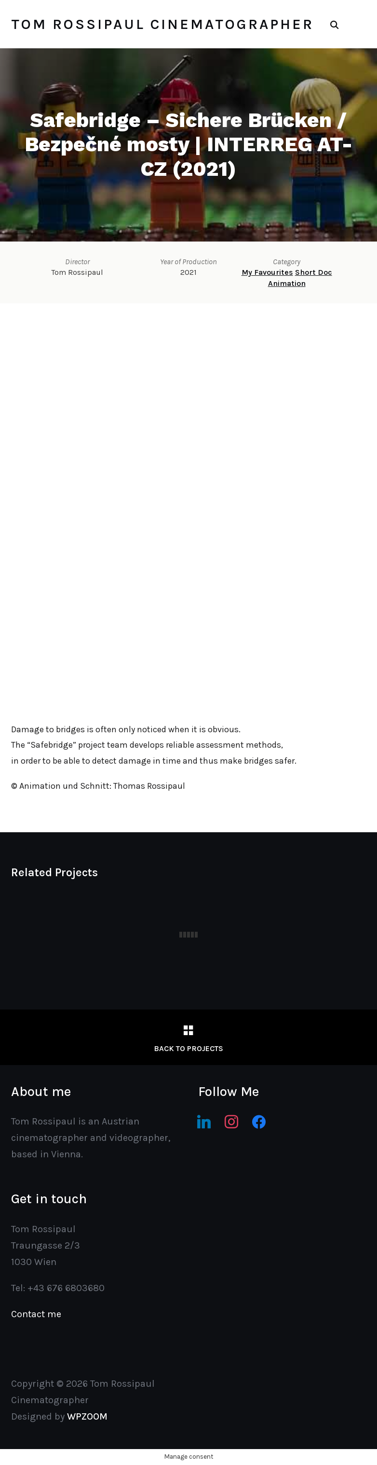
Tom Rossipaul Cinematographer (162, 24)
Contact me (36, 1314)
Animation (287, 283)
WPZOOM (87, 1416)
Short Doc (313, 272)
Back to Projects (188, 1048)
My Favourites (267, 272)
